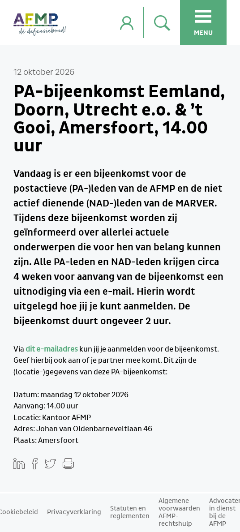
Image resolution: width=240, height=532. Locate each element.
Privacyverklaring (74, 512)
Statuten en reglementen (130, 512)
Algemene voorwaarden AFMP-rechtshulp (179, 512)
